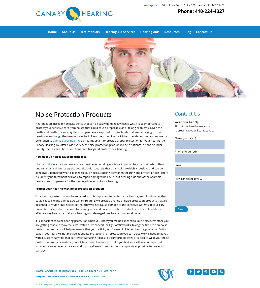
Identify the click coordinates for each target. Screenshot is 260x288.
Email (200, 168)
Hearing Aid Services (120, 32)
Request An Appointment (52, 276)
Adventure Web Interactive (127, 285)
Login (80, 285)
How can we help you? (200, 181)
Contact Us (204, 32)
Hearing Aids (149, 32)
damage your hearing (66, 140)
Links (104, 271)
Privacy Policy (79, 276)
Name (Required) (200, 141)
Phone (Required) (200, 155)
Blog (188, 32)
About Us (68, 32)
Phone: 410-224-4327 (201, 11)
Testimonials (90, 32)
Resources (172, 32)
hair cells (46, 164)
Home (52, 32)
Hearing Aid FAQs (88, 271)
